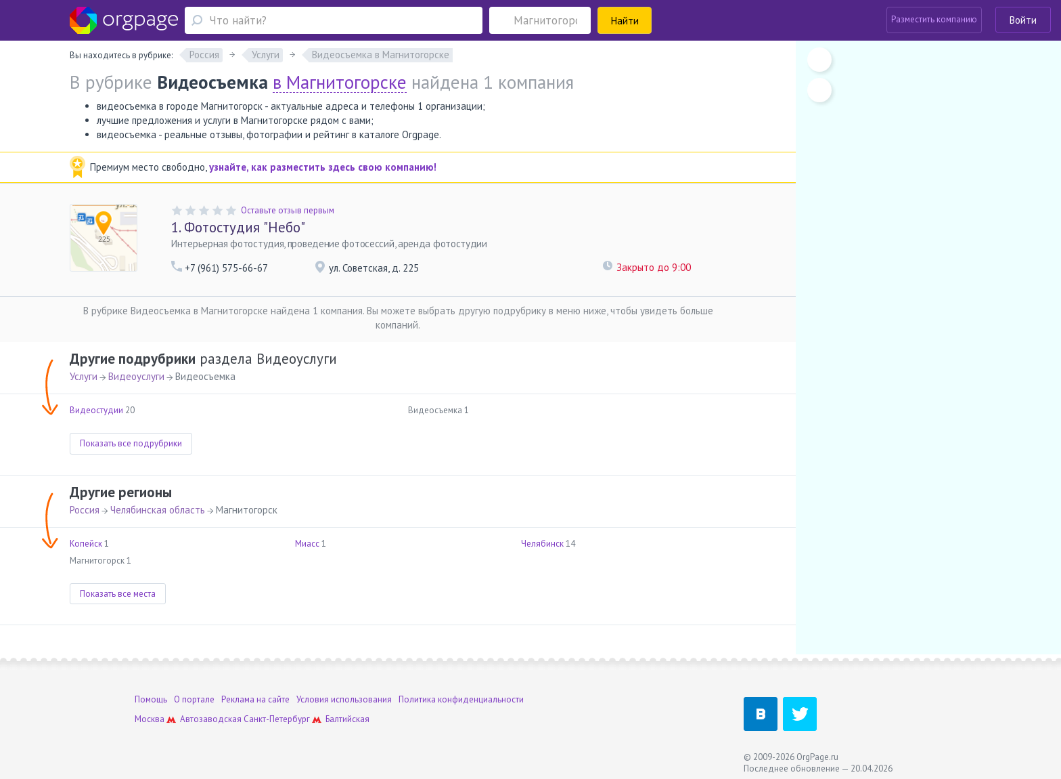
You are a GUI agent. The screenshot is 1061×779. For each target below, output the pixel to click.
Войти (1023, 20)
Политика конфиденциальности (461, 699)
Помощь (151, 699)
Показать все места (118, 593)
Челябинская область (157, 509)
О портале (194, 699)
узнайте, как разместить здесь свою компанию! (322, 167)
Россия (84, 509)
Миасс (307, 543)
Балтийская (347, 719)
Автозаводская (211, 719)
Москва (149, 719)
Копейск (86, 543)
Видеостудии (96, 410)
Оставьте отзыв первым (287, 210)
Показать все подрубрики (131, 443)
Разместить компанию (934, 19)
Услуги (83, 376)
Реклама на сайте (255, 699)
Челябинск (542, 543)
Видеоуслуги (136, 376)
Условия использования (344, 699)
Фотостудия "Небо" (238, 227)
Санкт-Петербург (277, 719)
